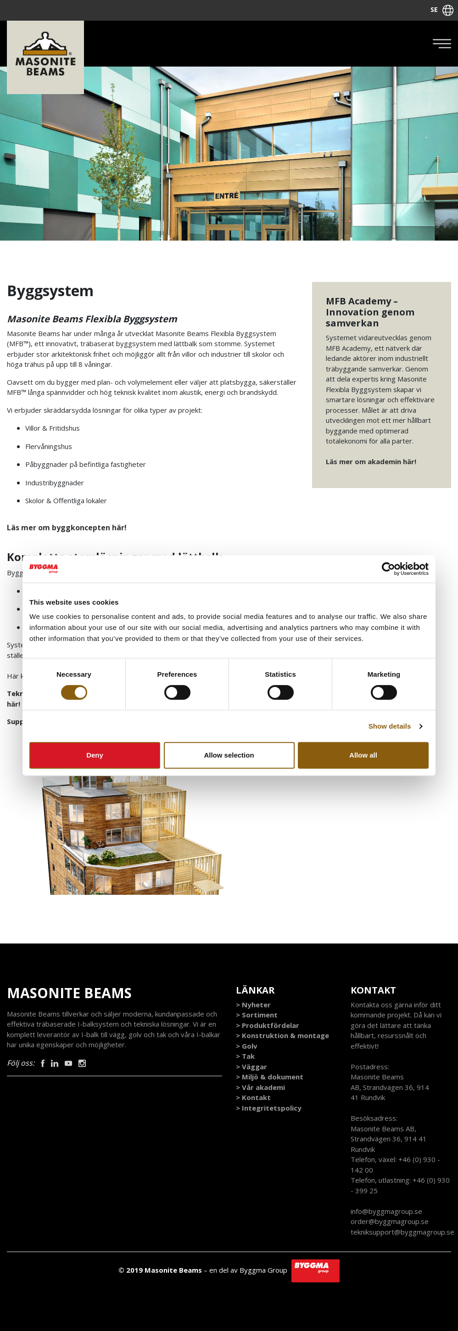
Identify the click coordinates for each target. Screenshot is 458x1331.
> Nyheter (253, 1004)
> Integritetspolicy (269, 1107)
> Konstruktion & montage (282, 1035)
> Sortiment (257, 1014)
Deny (94, 755)
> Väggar (251, 1066)
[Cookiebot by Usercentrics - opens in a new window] (388, 569)
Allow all (363, 755)
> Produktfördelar (267, 1025)
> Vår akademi (260, 1087)
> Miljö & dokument (269, 1076)
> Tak (245, 1056)
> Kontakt (253, 1097)
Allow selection (229, 755)
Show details (390, 726)
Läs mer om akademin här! (371, 461)
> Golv (246, 1045)
